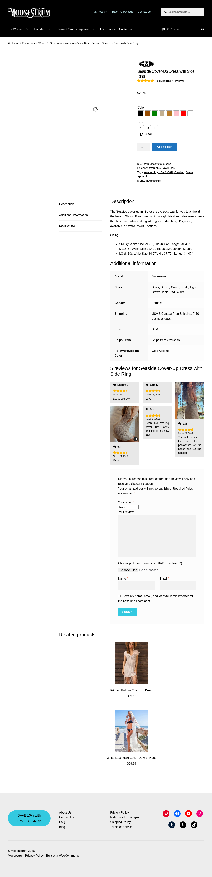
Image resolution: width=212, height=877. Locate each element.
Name (123, 578)
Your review (127, 512)
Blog (62, 827)
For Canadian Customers (117, 29)
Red (172, 292)
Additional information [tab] (73, 215)
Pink (165, 292)
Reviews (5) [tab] (67, 225)
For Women (15, 29)
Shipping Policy (120, 822)
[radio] (141, 113)
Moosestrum (153, 180)
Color (141, 107)
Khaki (184, 287)
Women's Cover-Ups (77, 43)
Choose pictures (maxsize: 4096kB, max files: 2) (150, 563)
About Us (65, 812)
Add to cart (164, 146)
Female (157, 302)
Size (140, 122)
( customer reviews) (170, 80)
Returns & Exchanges (124, 817)
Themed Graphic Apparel (72, 29)
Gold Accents (160, 350)
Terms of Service (121, 827)
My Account (100, 11)
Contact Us (144, 11)
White (180, 292)
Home (15, 43)
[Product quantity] (143, 147)
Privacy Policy (119, 812)
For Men (39, 29)
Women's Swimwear (50, 43)
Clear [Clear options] (148, 134)
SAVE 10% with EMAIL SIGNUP (29, 818)
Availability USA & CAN (158, 172)
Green (175, 287)
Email (164, 578)
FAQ (62, 822)
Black (155, 287)
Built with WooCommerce (63, 855)
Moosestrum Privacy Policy (26, 855)
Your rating (126, 502)
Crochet (179, 172)
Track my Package (122, 11)
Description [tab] (66, 204)
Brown (165, 287)
